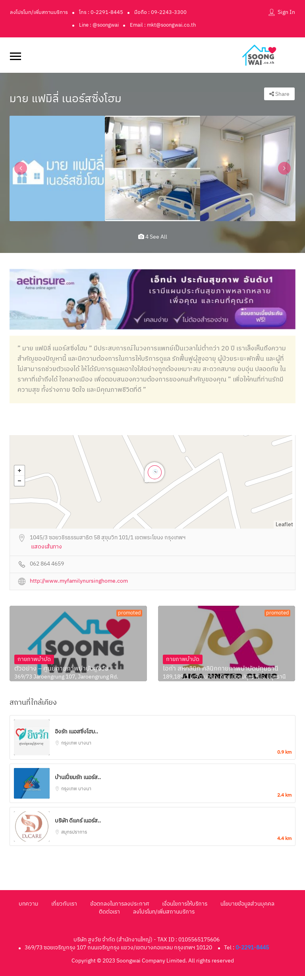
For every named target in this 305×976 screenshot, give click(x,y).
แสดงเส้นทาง (46, 547)
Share (279, 94)
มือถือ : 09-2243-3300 (160, 12)
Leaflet (284, 524)
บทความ (28, 903)
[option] (57, 168)
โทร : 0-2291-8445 (101, 12)
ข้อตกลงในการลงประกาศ (119, 903)
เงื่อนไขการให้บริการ (184, 903)
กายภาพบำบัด (34, 659)
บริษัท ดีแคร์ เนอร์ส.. (78, 820)
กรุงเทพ (69, 743)
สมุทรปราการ (74, 832)
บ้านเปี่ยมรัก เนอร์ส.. (78, 777)
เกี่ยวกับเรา (64, 903)
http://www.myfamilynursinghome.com (79, 581)
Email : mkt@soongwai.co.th (163, 25)
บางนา (84, 743)
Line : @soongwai (99, 25)
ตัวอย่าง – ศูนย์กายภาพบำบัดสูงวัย (61, 669)
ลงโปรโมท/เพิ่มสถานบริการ (39, 12)
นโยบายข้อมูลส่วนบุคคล (247, 903)
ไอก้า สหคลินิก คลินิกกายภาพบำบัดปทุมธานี (220, 669)
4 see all (152, 236)
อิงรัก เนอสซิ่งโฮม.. (76, 731)
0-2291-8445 (252, 947)
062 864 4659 (47, 564)
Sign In (286, 12)
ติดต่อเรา (109, 911)
